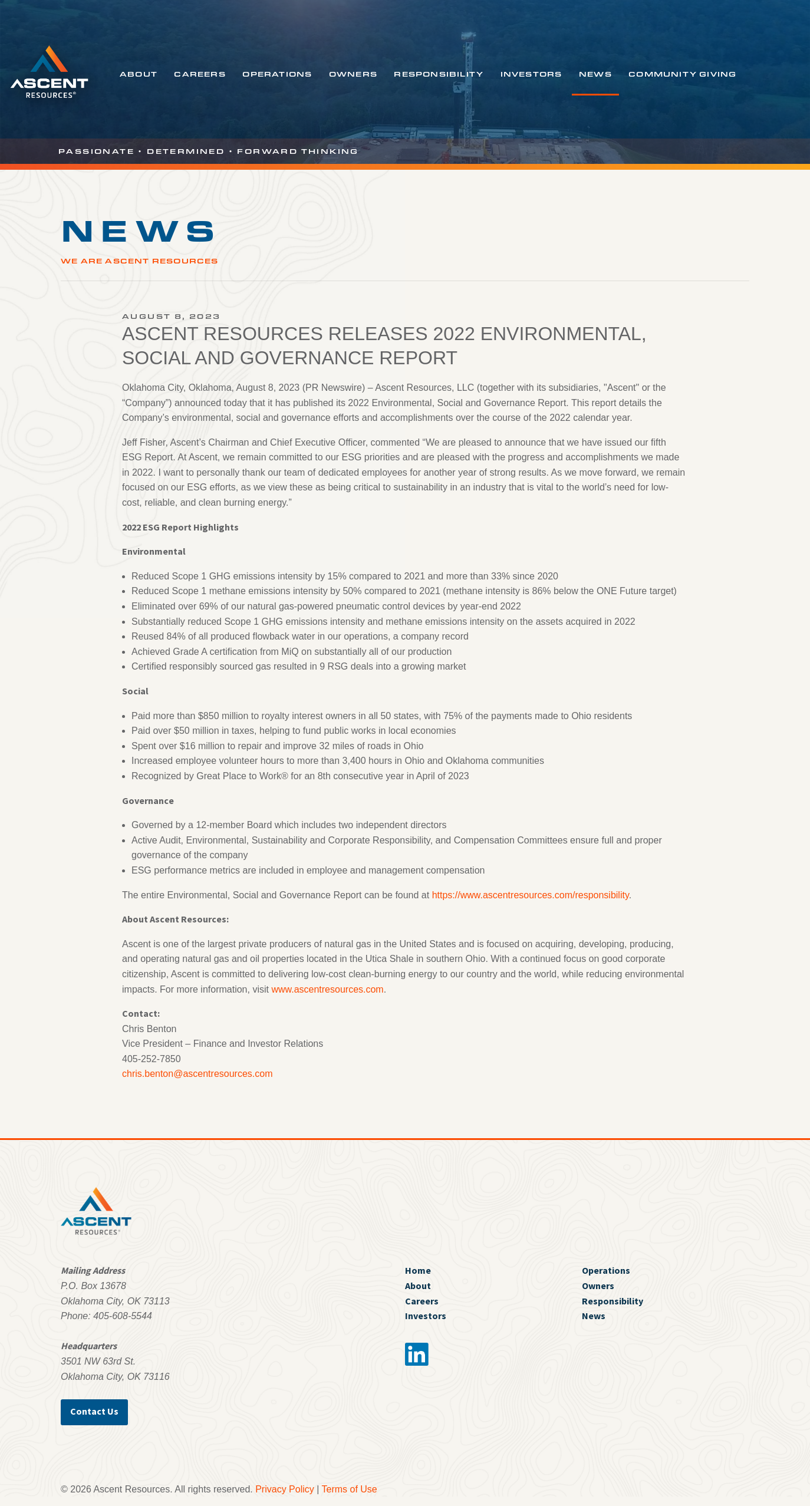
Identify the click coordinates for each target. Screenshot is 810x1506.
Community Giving (682, 73)
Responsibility (438, 73)
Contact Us (94, 1411)
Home (418, 1270)
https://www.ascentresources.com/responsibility (530, 895)
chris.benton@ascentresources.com (197, 1074)
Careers (199, 73)
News (595, 73)
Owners (353, 73)
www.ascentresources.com (327, 989)
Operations (277, 73)
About (138, 73)
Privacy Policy (284, 1489)
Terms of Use (349, 1489)
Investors (531, 73)
